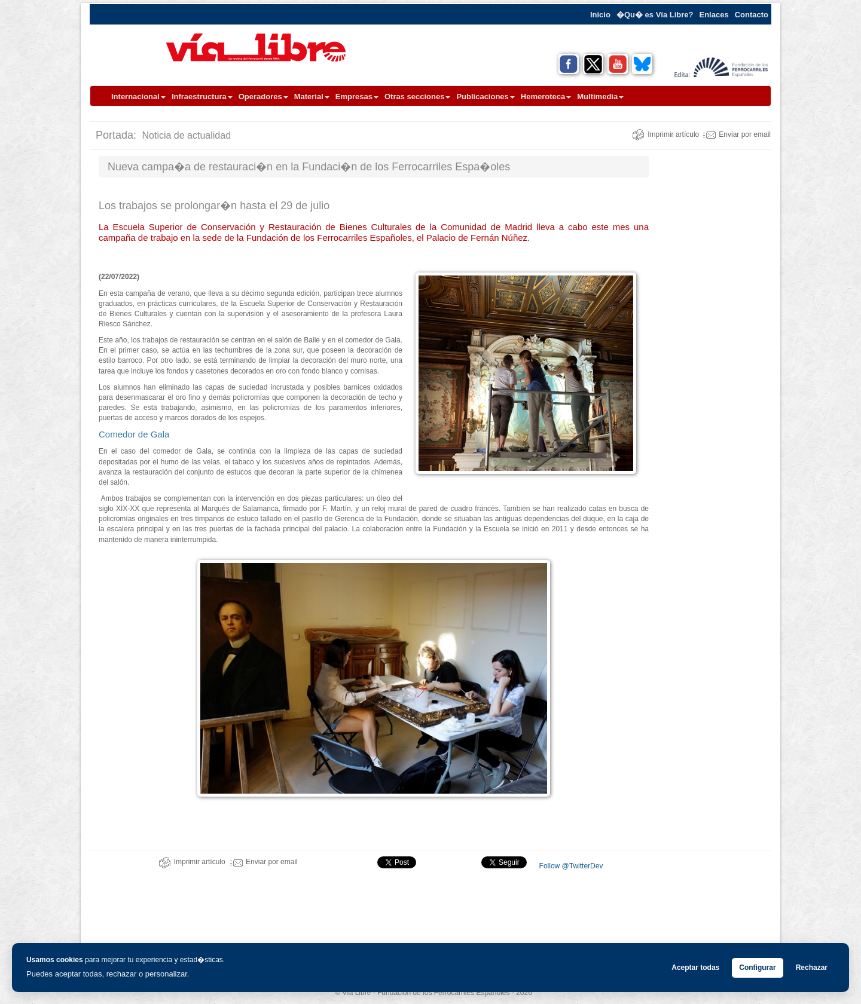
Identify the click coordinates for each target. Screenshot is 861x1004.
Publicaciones (485, 96)
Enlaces (714, 14)
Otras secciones (417, 96)
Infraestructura (202, 96)
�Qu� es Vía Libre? (655, 14)
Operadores (263, 96)
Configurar (757, 967)
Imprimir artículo (665, 134)
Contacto (751, 14)
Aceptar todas (695, 967)
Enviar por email (737, 134)
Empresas (356, 96)
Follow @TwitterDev (570, 866)
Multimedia (600, 96)
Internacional (138, 96)
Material (311, 96)
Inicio (600, 14)
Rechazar (812, 967)
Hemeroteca (546, 96)
